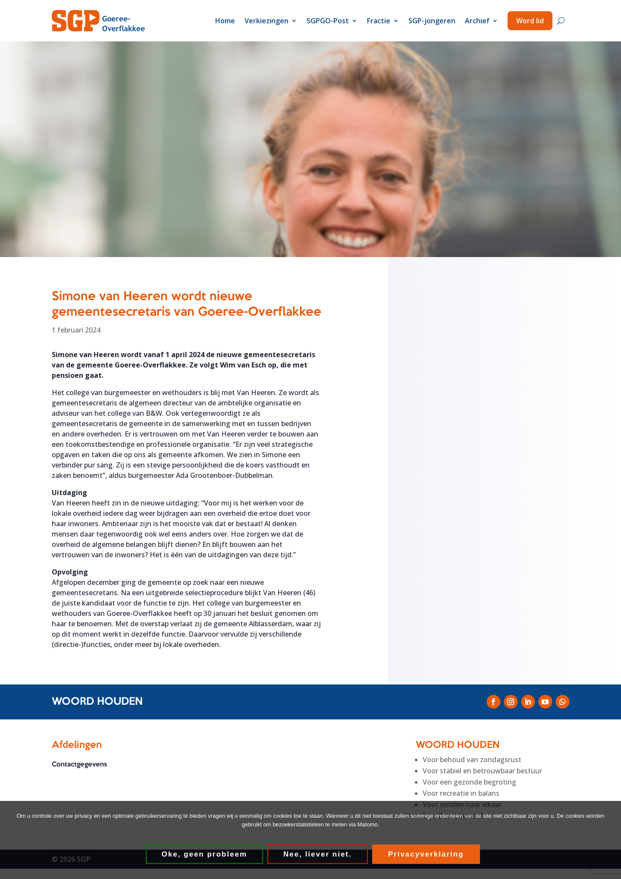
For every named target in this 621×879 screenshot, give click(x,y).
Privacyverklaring (426, 854)
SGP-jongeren (431, 20)
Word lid (530, 20)
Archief (477, 20)
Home (225, 20)
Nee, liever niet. (317, 854)
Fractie (378, 20)
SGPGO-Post (328, 20)
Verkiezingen (267, 20)
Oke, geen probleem (205, 854)
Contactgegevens (79, 765)
